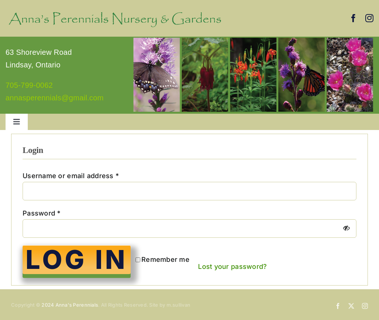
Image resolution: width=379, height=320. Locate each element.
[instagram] (369, 18)
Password (42, 213)
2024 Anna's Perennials (69, 305)
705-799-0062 (29, 85)
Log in (77, 259)
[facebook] (353, 18)
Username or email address (71, 176)
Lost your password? (232, 266)
